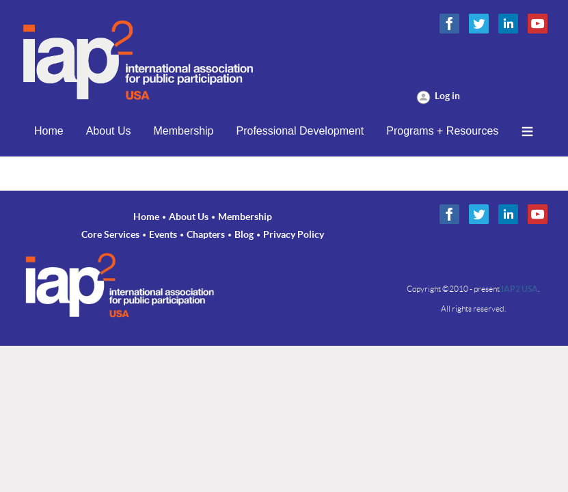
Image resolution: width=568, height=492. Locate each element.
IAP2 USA (519, 288)
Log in (447, 95)
